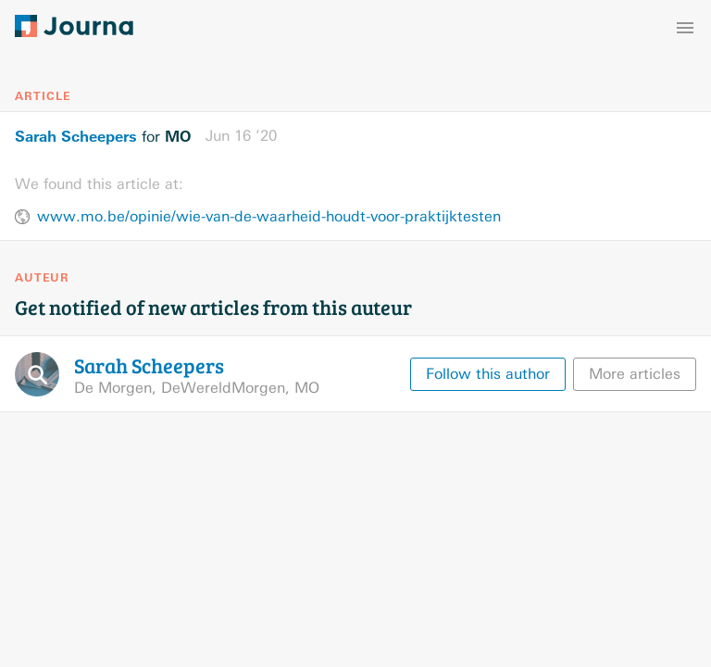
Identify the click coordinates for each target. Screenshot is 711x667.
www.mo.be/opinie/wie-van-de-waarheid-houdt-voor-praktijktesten (269, 216)
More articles (634, 374)
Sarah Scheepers (76, 136)
